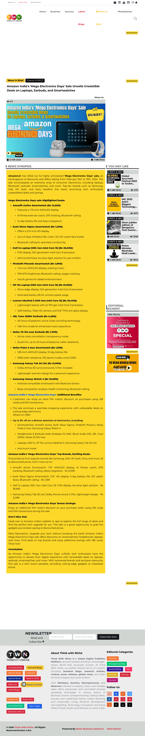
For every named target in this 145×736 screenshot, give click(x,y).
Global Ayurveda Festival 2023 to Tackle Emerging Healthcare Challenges (129, 180)
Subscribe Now (108, 636)
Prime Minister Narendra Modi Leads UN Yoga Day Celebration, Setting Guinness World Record (130, 250)
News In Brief (102, 17)
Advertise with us (16, 712)
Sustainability (115, 669)
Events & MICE (35, 80)
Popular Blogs (14, 673)
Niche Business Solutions (90, 728)
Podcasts (31, 673)
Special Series (14, 678)
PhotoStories (125, 11)
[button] (135, 18)
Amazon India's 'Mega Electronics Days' (32, 394)
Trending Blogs (15, 668)
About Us (11, 2)
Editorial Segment (115, 307)
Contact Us (13, 699)
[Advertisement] (75, 54)
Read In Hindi (32, 678)
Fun (128, 669)
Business (55, 11)
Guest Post (23, 2)
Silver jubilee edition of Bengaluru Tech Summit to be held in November (129, 226)
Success (69, 11)
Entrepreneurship (117, 664)
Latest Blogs (81, 17)
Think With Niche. (24, 727)
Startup (125, 675)
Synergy (112, 675)
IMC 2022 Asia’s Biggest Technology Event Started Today (130, 203)
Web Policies (36, 2)
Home (42, 11)
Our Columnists (15, 706)
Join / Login (34, 706)
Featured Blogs (35, 668)
